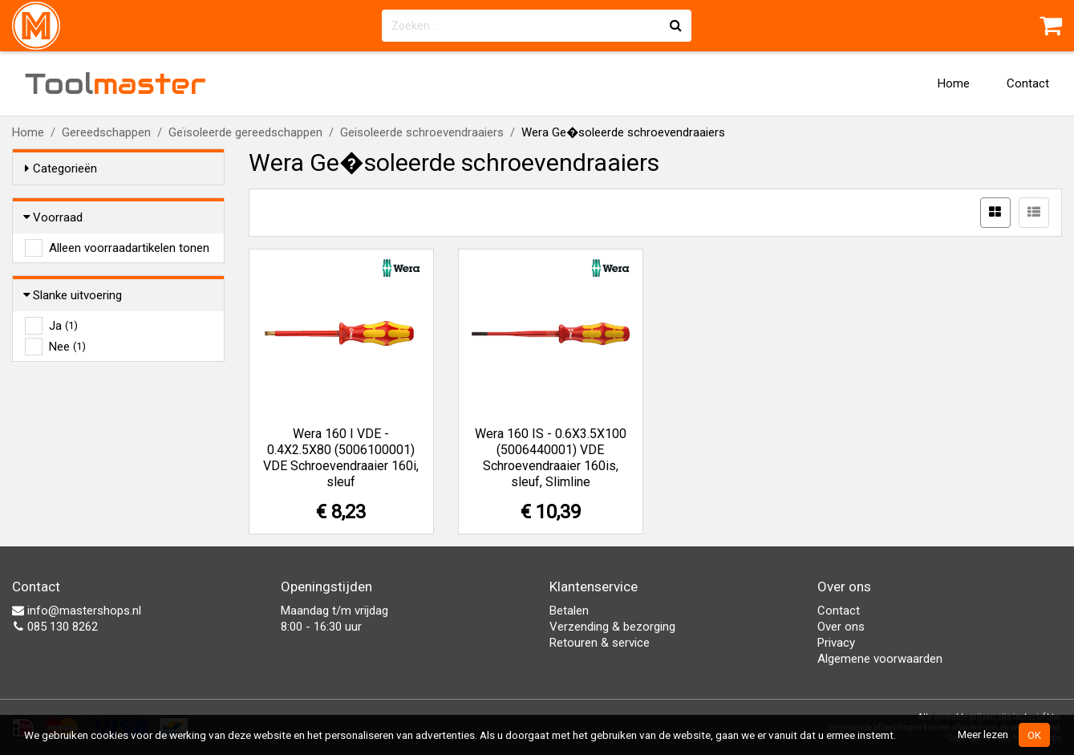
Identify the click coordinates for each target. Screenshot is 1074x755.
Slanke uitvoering (73, 295)
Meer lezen (983, 734)
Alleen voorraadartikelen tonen (129, 248)
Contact (1028, 83)
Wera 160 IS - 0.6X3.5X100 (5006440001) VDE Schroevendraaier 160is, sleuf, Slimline (550, 457)
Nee (67, 346)
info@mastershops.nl (76, 610)
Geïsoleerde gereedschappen (245, 132)
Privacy (836, 642)
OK (1034, 735)
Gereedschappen (106, 132)
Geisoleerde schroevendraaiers (422, 132)
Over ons (841, 626)
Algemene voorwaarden (879, 658)
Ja (63, 326)
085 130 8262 (55, 626)
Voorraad (54, 217)
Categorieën (61, 168)
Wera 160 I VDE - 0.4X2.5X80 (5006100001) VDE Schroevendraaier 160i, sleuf (341, 457)
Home (954, 83)
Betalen (569, 610)
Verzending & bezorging (612, 626)
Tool (115, 83)
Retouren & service (599, 642)
